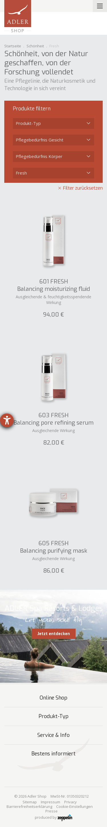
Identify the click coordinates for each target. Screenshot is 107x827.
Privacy (70, 802)
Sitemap (30, 802)
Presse (51, 811)
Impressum (50, 802)
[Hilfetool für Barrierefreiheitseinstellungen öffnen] (7, 420)
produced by (53, 817)
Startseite (12, 45)
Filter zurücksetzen (83, 188)
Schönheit (35, 45)
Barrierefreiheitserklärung (29, 806)
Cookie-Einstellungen (74, 806)
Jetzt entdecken (53, 634)
